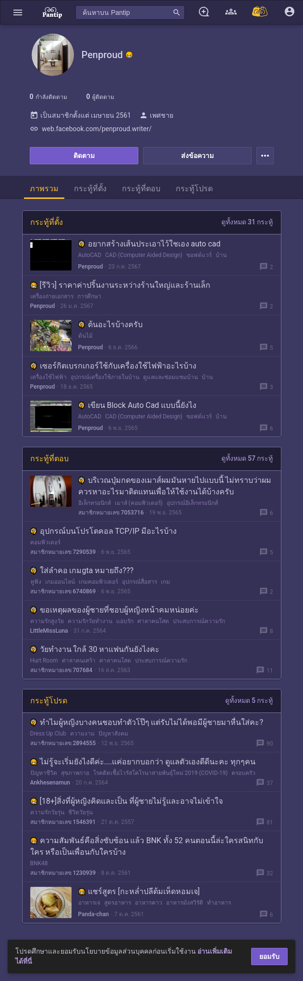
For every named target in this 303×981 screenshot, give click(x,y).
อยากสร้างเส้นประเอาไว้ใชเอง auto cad (149, 243)
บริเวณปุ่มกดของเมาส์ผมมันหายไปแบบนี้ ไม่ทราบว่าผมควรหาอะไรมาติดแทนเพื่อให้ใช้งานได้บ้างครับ (175, 486)
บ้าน (221, 255)
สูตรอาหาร (117, 902)
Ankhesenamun (50, 782)
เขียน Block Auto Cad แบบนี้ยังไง (137, 405)
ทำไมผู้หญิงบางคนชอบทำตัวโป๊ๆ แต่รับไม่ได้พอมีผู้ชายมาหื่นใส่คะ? (147, 722)
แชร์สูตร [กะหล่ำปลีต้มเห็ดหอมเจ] (139, 891)
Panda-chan (93, 914)
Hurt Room (44, 660)
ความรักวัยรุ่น (47, 812)
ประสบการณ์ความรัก (199, 621)
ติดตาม (84, 155)
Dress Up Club (48, 733)
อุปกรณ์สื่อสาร (139, 581)
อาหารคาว (148, 902)
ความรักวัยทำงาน (90, 621)
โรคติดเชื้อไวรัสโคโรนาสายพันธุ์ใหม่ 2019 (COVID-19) (160, 773)
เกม (165, 581)
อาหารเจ (89, 902)
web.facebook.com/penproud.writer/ (91, 129)
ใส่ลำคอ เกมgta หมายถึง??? (82, 570)
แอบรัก (124, 621)
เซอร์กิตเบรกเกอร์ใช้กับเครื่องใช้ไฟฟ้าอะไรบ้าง (113, 365)
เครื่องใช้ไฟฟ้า (48, 377)
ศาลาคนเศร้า (79, 660)
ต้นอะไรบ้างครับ (110, 324)
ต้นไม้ (85, 335)
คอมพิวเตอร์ (45, 542)
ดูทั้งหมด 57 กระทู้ (247, 458)
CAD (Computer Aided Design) (143, 255)
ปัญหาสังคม (113, 733)
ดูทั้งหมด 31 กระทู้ (247, 222)
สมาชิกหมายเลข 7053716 (111, 512)
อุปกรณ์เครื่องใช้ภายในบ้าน (105, 377)
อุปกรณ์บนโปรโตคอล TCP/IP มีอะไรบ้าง (103, 531)
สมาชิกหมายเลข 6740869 (63, 591)
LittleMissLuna (49, 630)
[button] (17, 12)
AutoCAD (90, 255)
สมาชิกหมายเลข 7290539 (63, 552)
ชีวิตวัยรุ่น (80, 812)
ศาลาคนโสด (153, 621)
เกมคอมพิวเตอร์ (98, 581)
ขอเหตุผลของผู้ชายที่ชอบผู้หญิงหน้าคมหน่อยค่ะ (114, 609)
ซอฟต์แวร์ (199, 255)
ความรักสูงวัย (47, 621)
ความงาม (82, 733)
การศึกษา (89, 296)
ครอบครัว (243, 773)
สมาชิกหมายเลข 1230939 (63, 873)
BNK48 (39, 863)
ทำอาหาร (219, 902)
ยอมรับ (269, 956)
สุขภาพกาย (75, 773)
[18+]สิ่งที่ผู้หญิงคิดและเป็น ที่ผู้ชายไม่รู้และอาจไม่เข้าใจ (126, 801)
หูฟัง (35, 581)
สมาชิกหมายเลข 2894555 (63, 743)
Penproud (90, 266)
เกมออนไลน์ (60, 581)
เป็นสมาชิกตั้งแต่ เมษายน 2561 (80, 115)
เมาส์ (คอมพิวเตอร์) (139, 503)
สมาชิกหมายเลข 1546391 (63, 822)
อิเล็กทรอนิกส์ (94, 503)
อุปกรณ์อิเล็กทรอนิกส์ (192, 503)
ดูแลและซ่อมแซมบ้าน (170, 377)
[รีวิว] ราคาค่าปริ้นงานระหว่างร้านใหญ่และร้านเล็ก (120, 285)
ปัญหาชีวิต (43, 773)
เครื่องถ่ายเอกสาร (51, 296)
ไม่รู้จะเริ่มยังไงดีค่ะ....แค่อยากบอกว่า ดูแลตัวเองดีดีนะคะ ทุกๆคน (143, 761)
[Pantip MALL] (260, 12)
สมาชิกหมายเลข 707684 (61, 670)
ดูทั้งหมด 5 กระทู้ (249, 700)
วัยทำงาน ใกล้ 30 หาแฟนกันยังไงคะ (95, 649)
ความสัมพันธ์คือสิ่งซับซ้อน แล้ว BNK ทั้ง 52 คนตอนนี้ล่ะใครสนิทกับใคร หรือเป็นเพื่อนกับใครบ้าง (146, 846)
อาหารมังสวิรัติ (184, 902)
